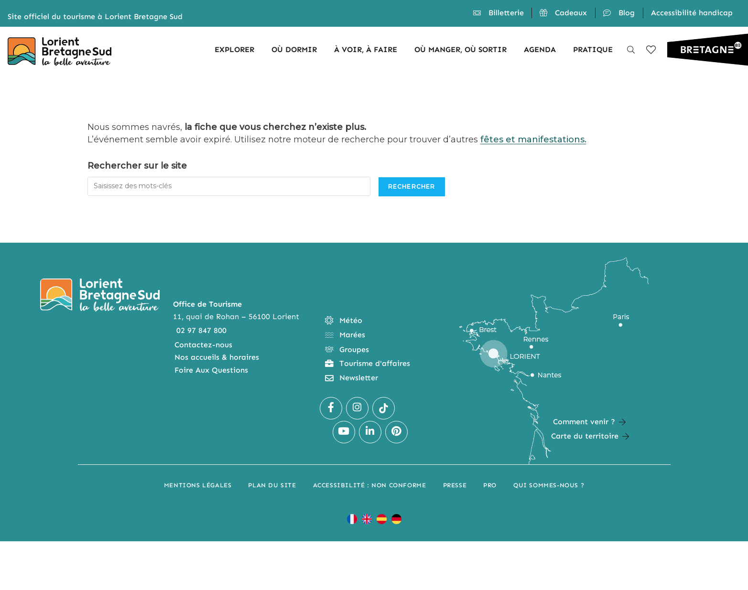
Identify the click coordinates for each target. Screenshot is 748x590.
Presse (455, 485)
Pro (490, 485)
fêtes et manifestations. (533, 139)
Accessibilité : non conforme (369, 485)
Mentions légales (198, 485)
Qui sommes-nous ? (548, 485)
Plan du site (272, 485)
